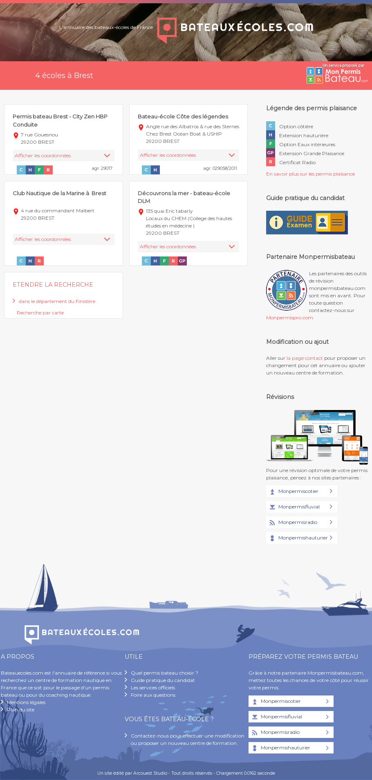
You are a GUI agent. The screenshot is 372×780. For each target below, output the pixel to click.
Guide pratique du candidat (163, 680)
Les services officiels (153, 687)
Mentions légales (26, 702)
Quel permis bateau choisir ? (164, 673)
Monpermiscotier (293, 492)
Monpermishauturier (298, 538)
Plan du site (20, 709)
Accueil (13, 75)
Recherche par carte (40, 313)
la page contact (305, 358)
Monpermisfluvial (294, 507)
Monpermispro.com (289, 317)
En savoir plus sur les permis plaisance (310, 174)
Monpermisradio (292, 523)
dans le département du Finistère (57, 301)
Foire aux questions (153, 695)
